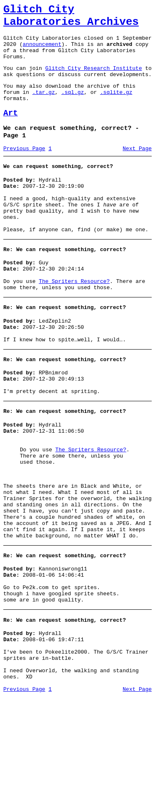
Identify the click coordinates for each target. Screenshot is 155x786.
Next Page (137, 169)
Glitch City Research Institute (93, 79)
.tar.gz (43, 106)
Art (10, 130)
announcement (42, 51)
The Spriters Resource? (74, 318)
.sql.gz (72, 106)
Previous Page (24, 169)
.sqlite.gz (116, 106)
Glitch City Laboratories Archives (71, 18)
